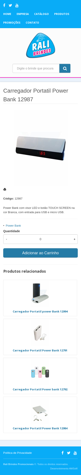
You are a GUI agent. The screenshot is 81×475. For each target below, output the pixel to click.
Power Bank (13, 225)
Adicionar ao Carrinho (40, 253)
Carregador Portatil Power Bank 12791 (40, 350)
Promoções (11, 22)
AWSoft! (73, 468)
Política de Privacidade (17, 452)
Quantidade (11, 231)
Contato (32, 22)
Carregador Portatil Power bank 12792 (40, 389)
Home (7, 14)
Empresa (23, 14)
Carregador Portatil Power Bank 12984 (40, 428)
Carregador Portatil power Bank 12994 (40, 311)
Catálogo (41, 14)
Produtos (61, 14)
